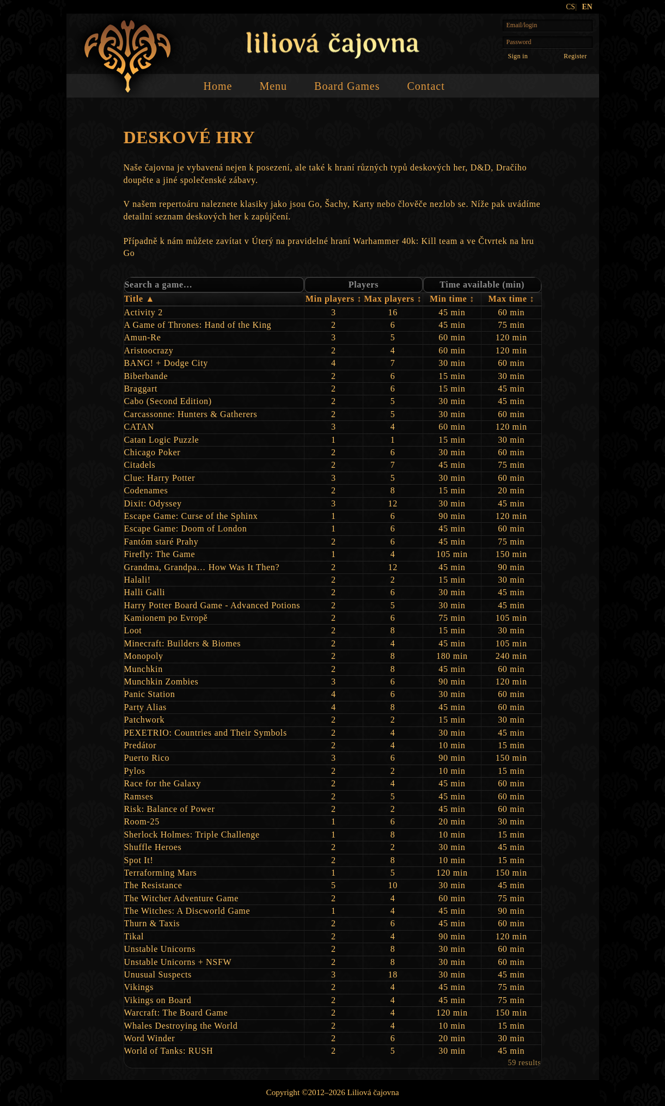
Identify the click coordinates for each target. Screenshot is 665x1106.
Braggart (141, 388)
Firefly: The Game (160, 554)
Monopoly (143, 656)
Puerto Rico (147, 757)
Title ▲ (139, 298)
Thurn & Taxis (152, 923)
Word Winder (149, 1038)
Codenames (146, 490)
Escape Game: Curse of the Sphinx (191, 516)
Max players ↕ (393, 298)
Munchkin (143, 669)
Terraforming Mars (160, 872)
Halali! (137, 579)
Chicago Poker (152, 452)
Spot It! (139, 860)
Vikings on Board (158, 1000)
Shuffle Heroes (153, 847)
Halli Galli (145, 592)
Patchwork (144, 719)
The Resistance (153, 885)
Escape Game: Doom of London (185, 528)
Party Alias (145, 707)
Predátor (140, 745)
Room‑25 (142, 821)
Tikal (134, 936)
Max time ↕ (511, 298)
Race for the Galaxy (163, 783)
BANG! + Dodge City (166, 363)
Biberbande (146, 376)
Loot (133, 630)
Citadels (140, 464)
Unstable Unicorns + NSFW (178, 962)
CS (570, 7)
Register (575, 56)
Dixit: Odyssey (153, 503)
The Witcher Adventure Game (181, 898)
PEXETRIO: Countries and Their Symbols (205, 732)
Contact (425, 86)
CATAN (139, 426)
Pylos (134, 770)
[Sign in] (518, 56)
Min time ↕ (452, 298)
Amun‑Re (142, 337)
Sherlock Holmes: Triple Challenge (192, 834)
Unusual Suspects (158, 974)
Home (218, 86)
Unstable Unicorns (160, 949)
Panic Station (149, 694)
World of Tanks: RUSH (168, 1050)
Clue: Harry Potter (160, 477)
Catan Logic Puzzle (161, 439)
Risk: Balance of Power (169, 809)
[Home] (127, 57)
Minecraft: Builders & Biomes (182, 643)
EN (587, 7)
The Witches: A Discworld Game (187, 910)
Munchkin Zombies (161, 681)
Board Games (347, 86)
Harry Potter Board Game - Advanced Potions (212, 605)
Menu (273, 86)
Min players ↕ (334, 298)
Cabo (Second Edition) (168, 401)
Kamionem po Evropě (166, 617)
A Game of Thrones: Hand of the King (198, 324)
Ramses (139, 796)
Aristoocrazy (149, 350)
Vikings (139, 987)
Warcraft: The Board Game (176, 1012)
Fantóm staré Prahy (161, 541)
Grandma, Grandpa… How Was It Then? (202, 567)
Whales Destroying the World (181, 1025)
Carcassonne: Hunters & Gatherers (191, 414)
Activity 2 (143, 312)
